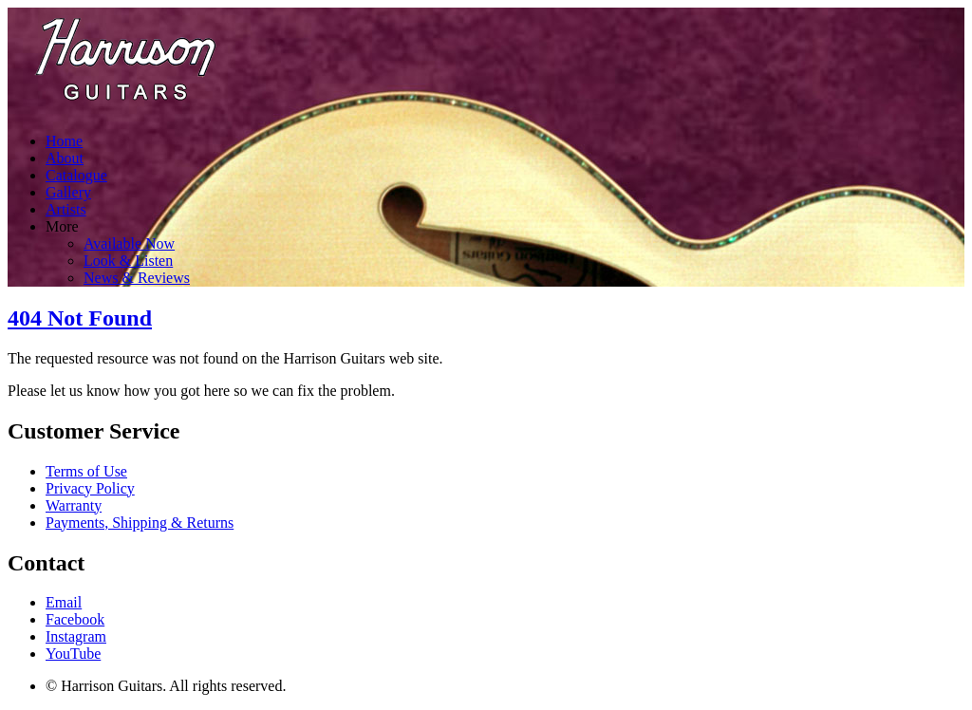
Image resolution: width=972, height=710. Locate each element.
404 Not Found (80, 318)
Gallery (68, 192)
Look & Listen (128, 260)
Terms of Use (86, 471)
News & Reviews (137, 278)
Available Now (129, 243)
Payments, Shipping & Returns (140, 522)
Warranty (74, 505)
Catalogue (76, 175)
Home (64, 141)
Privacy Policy (90, 488)
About (65, 158)
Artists (66, 209)
